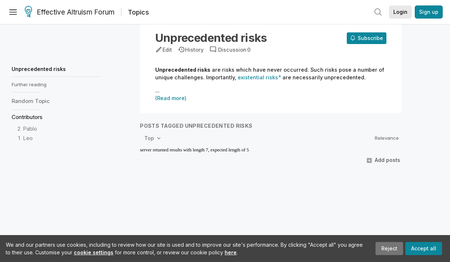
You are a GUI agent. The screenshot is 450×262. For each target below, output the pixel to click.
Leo (28, 138)
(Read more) (170, 98)
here (231, 252)
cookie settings (93, 252)
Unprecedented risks (39, 69)
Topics (138, 12)
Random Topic (31, 101)
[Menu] (13, 12)
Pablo (30, 129)
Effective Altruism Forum (69, 12)
